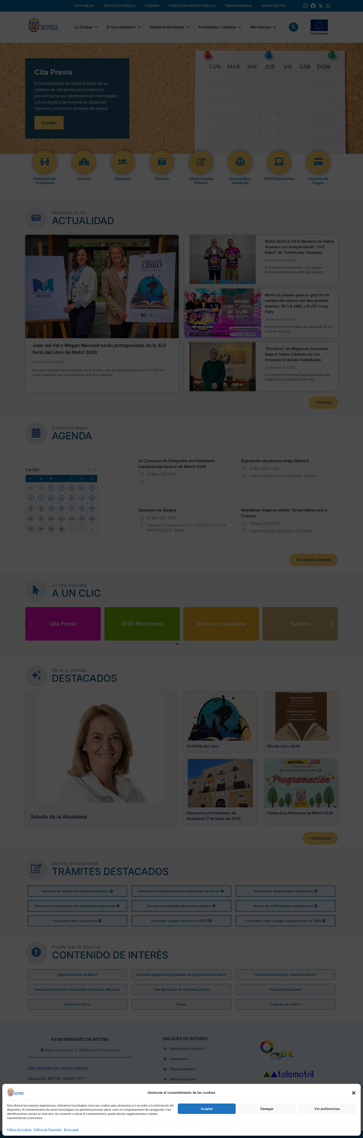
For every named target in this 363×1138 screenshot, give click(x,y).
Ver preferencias (327, 1109)
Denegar (266, 1109)
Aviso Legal (71, 1129)
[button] (353, 1093)
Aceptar (207, 1109)
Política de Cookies (19, 1129)
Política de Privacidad (47, 1129)
